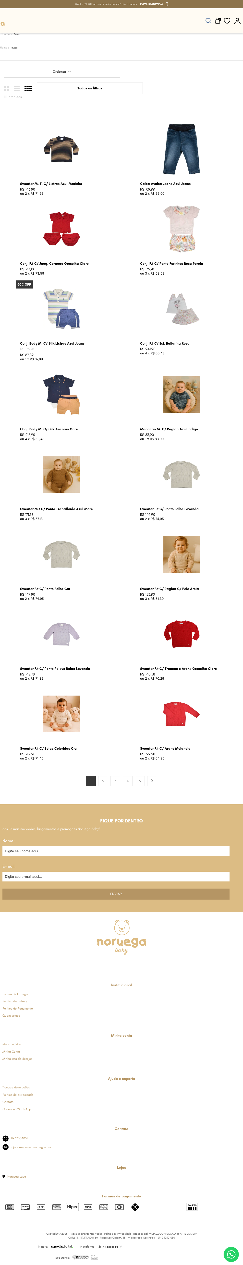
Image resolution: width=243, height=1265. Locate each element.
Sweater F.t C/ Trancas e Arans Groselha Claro (178, 669)
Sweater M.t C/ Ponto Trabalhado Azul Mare (56, 509)
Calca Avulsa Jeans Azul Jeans (165, 184)
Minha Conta (11, 1051)
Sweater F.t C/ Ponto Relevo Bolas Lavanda (55, 669)
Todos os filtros (89, 88)
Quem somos (11, 1015)
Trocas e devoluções (15, 1087)
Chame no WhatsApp (16, 1109)
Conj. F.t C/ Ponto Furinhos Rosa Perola (171, 264)
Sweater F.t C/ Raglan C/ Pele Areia (169, 589)
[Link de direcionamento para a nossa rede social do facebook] (97, 964)
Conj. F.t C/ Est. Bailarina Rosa (165, 343)
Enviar (116, 894)
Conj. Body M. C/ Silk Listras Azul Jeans (52, 343)
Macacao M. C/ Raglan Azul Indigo (169, 429)
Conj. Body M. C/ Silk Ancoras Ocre (49, 429)
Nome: (8, 840)
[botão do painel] (237, 21)
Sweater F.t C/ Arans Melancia (165, 749)
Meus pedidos (11, 1044)
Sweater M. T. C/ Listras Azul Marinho (51, 184)
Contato (7, 1102)
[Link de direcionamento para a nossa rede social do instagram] (109, 964)
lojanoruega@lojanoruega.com (26, 1147)
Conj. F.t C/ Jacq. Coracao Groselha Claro (54, 264)
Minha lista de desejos (17, 1058)
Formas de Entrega (15, 994)
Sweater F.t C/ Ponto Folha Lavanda (169, 509)
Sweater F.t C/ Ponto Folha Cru (45, 589)
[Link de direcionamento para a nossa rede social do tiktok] (145, 964)
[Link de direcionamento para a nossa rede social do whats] (121, 964)
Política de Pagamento (17, 1008)
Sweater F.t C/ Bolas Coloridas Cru (48, 749)
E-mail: (9, 866)
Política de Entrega (15, 1001)
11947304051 (15, 1138)
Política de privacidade (17, 1094)
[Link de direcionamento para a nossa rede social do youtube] (133, 964)
